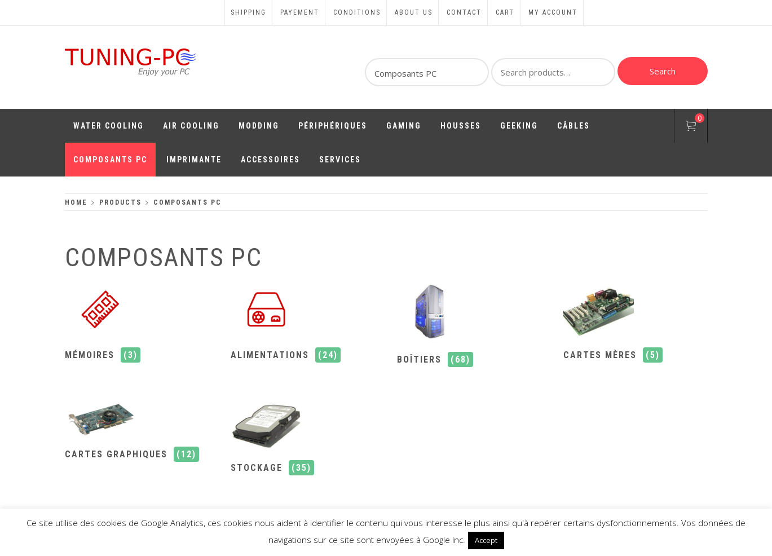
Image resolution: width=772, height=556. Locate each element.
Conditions (357, 12)
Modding (259, 125)
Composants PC (110, 159)
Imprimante (194, 159)
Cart (505, 12)
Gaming (403, 125)
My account (552, 12)
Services (340, 159)
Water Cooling (108, 125)
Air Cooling (191, 125)
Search (663, 71)
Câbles (573, 125)
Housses (460, 125)
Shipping (248, 12)
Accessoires (270, 159)
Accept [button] (486, 540)
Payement (299, 12)
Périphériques (332, 125)
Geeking (519, 125)
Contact (464, 12)
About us (414, 12)
